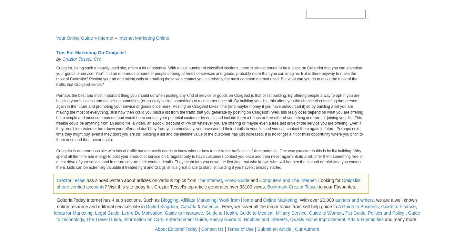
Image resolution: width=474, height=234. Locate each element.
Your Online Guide (74, 38)
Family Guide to (225, 219)
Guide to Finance (398, 206)
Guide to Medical (256, 213)
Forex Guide (237, 180)
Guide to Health (221, 213)
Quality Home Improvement (317, 219)
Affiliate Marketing (199, 200)
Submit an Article (274, 229)
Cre (97, 59)
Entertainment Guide (186, 219)
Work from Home (236, 200)
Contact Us (212, 229)
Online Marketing (280, 200)
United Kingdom (162, 206)
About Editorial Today (176, 229)
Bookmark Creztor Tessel (292, 186)
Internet (105, 38)
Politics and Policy (387, 213)
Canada (189, 206)
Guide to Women (326, 213)
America (210, 206)
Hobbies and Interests (266, 219)
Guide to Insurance (184, 213)
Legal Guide (107, 213)
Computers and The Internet (287, 180)
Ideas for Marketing (73, 213)
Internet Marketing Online (143, 38)
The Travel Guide (103, 219)
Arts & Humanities (366, 219)
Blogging (170, 200)
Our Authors (307, 229)
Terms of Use (240, 229)
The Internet (209, 180)
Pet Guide (355, 213)
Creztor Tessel (76, 59)
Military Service (291, 213)
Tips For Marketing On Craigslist (91, 52)
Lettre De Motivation (142, 213)
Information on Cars (143, 219)
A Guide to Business (358, 206)
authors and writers (354, 200)
